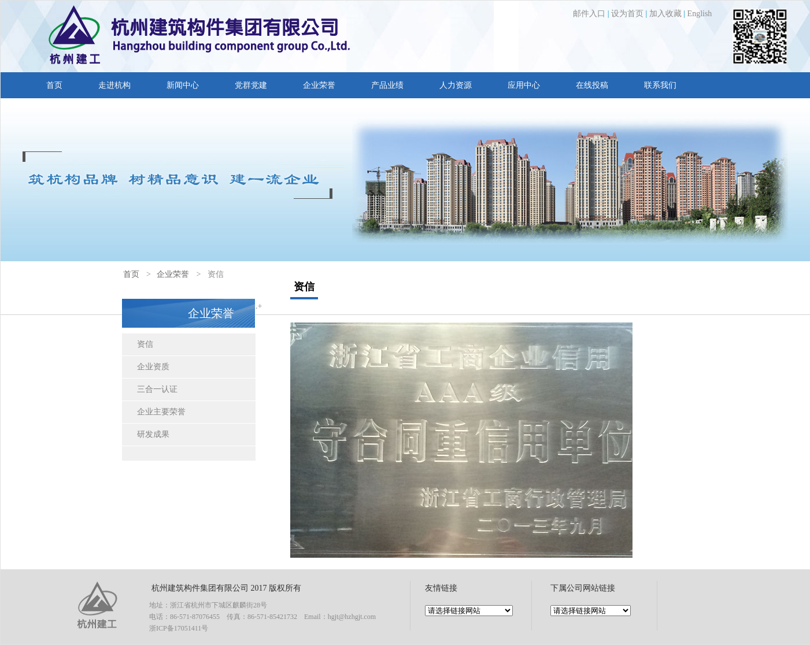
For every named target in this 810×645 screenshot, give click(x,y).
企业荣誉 (319, 85)
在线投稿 (592, 85)
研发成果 (153, 434)
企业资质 (153, 366)
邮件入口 (589, 13)
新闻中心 (183, 85)
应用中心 (524, 85)
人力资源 (455, 85)
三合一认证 (157, 389)
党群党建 (251, 85)
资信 (145, 344)
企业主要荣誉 (161, 411)
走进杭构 (114, 85)
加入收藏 (665, 13)
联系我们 (660, 85)
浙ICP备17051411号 (178, 628)
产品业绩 (387, 85)
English (699, 13)
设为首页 (627, 13)
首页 (54, 85)
